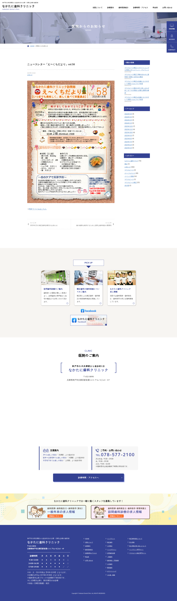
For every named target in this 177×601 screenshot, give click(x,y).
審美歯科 (109, 567)
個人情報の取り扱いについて (137, 546)
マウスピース (129, 170)
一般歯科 (109, 556)
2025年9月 (128, 135)
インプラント (111, 538)
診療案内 (110, 7)
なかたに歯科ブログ (131, 161)
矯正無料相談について (135, 538)
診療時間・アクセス (140, 7)
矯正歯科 (109, 542)
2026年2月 (128, 120)
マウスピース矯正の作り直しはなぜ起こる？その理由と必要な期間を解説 (137, 90)
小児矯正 (109, 546)
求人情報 (131, 542)
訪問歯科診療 (111, 553)
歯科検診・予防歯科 (113, 560)
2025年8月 (128, 138)
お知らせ (29, 75)
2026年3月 (128, 117)
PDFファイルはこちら (38, 209)
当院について (97, 7)
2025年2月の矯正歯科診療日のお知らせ (49, 224)
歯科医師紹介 (123, 7)
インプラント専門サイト (136, 549)
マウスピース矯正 (131, 182)
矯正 (126, 164)
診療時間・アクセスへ (88, 477)
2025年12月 (129, 126)
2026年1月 (128, 123)
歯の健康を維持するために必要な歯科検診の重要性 (93, 224)
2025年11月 (129, 129)
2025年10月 (129, 132)
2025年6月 (128, 145)
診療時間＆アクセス (91, 553)
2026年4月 (128, 114)
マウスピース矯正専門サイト (137, 553)
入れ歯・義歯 (111, 575)
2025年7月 (128, 142)
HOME (32, 46)
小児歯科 (109, 564)
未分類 (127, 185)
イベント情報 (129, 176)
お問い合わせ (167, 7)
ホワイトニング (111, 571)
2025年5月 (128, 148)
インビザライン (111, 549)
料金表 (155, 7)
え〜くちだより (130, 173)
